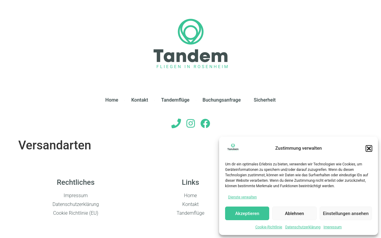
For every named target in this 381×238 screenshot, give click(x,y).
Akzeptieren (247, 213)
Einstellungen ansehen (346, 213)
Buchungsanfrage (221, 100)
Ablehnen (294, 213)
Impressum (333, 227)
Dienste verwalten (242, 197)
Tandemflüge (175, 100)
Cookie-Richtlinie (268, 227)
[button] (369, 148)
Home (111, 100)
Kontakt (139, 100)
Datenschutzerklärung (303, 227)
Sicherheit (265, 100)
